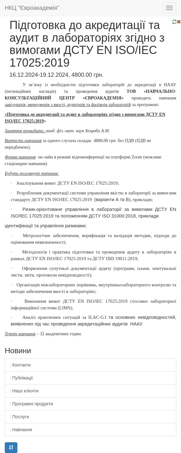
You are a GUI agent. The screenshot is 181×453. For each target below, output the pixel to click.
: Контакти (20, 364)
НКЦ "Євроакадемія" (32, 8)
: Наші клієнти (24, 390)
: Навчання (21, 429)
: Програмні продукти (31, 403)
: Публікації (21, 377)
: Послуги (19, 416)
